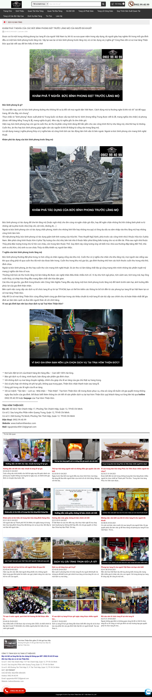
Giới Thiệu (20, 11)
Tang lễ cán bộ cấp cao (13, 16)
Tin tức (49, 16)
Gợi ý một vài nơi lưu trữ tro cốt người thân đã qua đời (24, 567)
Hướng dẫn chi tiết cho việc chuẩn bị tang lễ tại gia (22, 469)
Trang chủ (7, 11)
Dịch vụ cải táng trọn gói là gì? (64, 567)
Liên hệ (59, 16)
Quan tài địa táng (54, 11)
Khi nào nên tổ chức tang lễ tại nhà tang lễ (117, 616)
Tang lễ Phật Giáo (86, 11)
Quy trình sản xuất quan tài (128, 11)
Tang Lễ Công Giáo (105, 11)
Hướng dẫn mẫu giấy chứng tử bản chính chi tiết (71, 518)
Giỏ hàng (118, 4)
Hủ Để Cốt (70, 11)
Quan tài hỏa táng (35, 11)
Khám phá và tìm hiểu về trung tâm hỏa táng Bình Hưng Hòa (26, 518)
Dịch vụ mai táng (35, 16)
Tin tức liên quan (10, 434)
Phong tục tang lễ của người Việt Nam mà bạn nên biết (122, 567)
